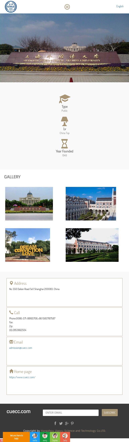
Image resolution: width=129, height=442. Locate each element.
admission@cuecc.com (20, 347)
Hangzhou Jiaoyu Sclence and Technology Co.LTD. (73, 431)
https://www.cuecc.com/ (22, 377)
